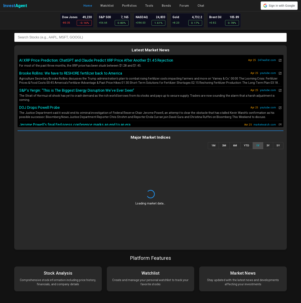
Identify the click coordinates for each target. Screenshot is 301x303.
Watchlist (107, 6)
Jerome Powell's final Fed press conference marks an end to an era (75, 125)
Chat (201, 6)
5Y (278, 145)
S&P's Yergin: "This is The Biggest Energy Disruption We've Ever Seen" (76, 90)
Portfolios (129, 6)
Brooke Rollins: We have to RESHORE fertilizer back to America (70, 73)
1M (213, 145)
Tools (149, 6)
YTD (247, 145)
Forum (184, 6)
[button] (279, 5)
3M (224, 145)
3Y (268, 145)
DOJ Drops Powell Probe (39, 107)
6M (235, 145)
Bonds (166, 6)
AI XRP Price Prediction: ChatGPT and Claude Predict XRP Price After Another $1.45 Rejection (96, 60)
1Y (258, 145)
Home (88, 6)
